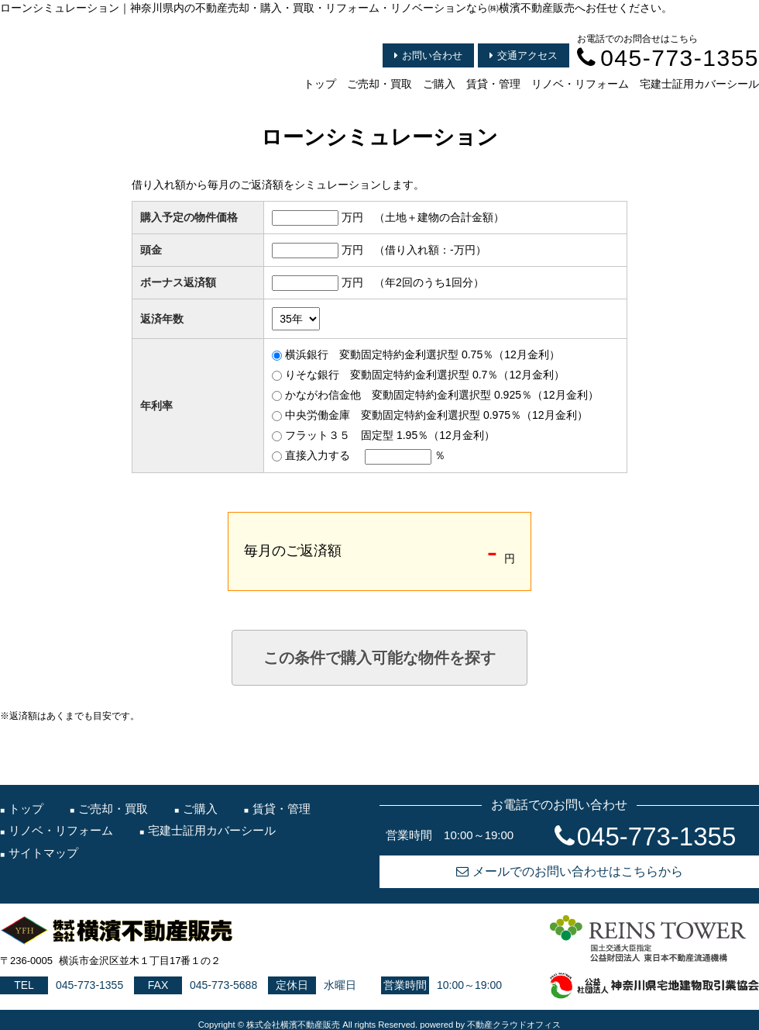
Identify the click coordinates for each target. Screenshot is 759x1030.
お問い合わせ (428, 55)
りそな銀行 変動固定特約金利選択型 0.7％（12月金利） (425, 374)
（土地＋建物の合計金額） (439, 217)
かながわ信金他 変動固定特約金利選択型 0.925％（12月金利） (442, 395)
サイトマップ (43, 852)
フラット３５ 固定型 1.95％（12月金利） (390, 435)
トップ (320, 84)
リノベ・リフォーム (580, 84)
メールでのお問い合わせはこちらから (569, 871)
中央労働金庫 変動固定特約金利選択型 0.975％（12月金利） (436, 415)
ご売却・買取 (379, 84)
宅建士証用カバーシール (699, 84)
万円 (352, 217)
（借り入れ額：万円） (430, 250)
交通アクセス (523, 55)
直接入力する (317, 455)
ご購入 (439, 84)
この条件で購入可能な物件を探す (379, 657)
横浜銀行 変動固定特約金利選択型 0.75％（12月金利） (422, 354)
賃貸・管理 (493, 84)
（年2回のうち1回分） (429, 282)
